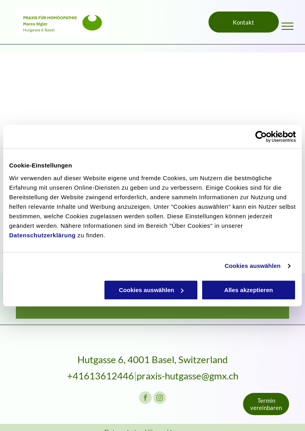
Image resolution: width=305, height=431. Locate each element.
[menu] (287, 26)
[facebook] (145, 398)
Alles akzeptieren (248, 290)
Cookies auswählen (253, 265)
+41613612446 (100, 375)
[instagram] (159, 398)
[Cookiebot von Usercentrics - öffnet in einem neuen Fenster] (261, 136)
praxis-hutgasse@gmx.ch (187, 375)
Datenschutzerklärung (42, 235)
